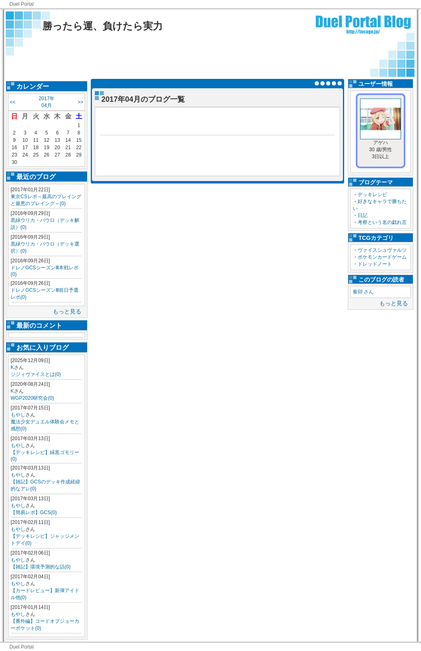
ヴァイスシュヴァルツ (382, 250)
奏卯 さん (363, 292)
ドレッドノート (375, 264)
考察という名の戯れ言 (382, 222)
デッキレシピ (372, 194)
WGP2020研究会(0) (32, 398)
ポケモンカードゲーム (382, 257)
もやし (18, 415)
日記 (362, 215)
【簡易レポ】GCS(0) (34, 512)
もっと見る (67, 311)
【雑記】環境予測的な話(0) (41, 567)
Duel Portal (21, 4)
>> (80, 102)
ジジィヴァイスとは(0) (36, 374)
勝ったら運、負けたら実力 (103, 25)
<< (13, 102)
